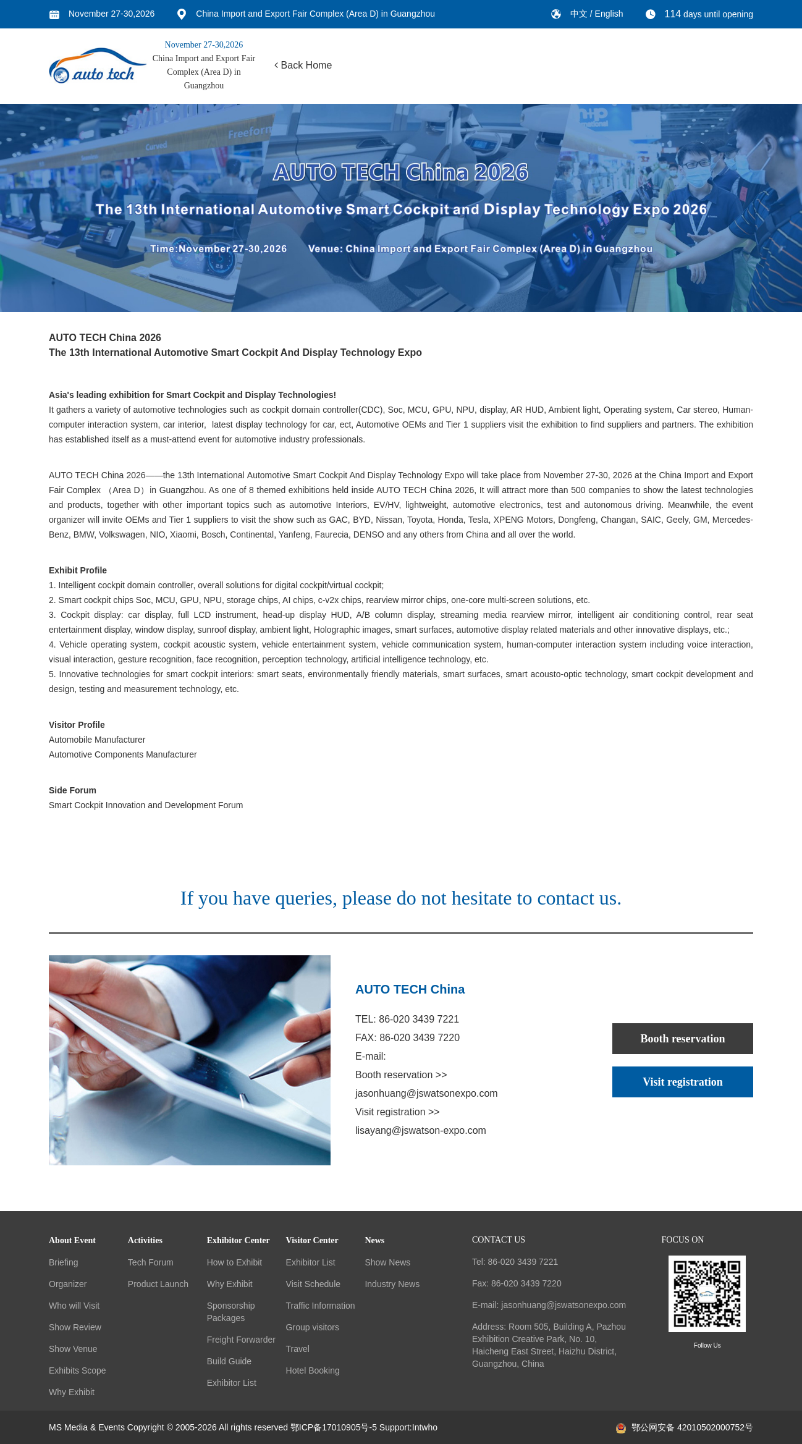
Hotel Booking (313, 1370)
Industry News (392, 1284)
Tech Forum (151, 1262)
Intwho (424, 1427)
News (374, 1240)
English (609, 14)
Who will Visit (74, 1306)
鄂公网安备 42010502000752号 (684, 1427)
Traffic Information (320, 1306)
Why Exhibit (72, 1392)
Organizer (68, 1284)
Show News (387, 1262)
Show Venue (73, 1349)
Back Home (303, 65)
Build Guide (229, 1361)
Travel (298, 1349)
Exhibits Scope (77, 1370)
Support (394, 1427)
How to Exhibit (234, 1262)
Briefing (63, 1262)
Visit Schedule (313, 1284)
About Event (72, 1240)
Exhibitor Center (238, 1240)
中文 (580, 14)
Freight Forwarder (241, 1340)
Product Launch (158, 1284)
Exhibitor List (231, 1383)
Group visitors (312, 1327)
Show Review (75, 1327)
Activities (145, 1240)
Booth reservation (682, 1038)
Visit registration (682, 1082)
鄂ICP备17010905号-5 (333, 1427)
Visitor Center (312, 1240)
